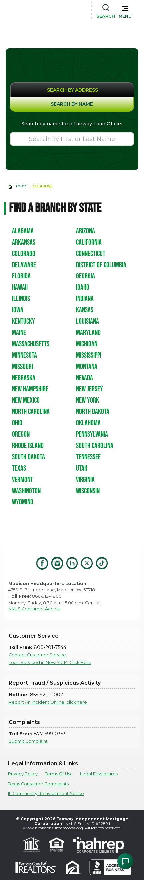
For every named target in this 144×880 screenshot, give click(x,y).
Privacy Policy (23, 773)
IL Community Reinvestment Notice (46, 793)
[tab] (72, 89)
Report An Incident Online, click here (48, 702)
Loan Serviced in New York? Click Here (50, 662)
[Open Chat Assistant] (125, 861)
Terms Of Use (59, 773)
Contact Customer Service (37, 654)
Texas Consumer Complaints (38, 783)
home (21, 186)
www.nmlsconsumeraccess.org (53, 827)
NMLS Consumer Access (34, 608)
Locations (42, 186)
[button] (125, 10)
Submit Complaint (28, 741)
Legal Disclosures (99, 773)
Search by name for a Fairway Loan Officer (72, 124)
